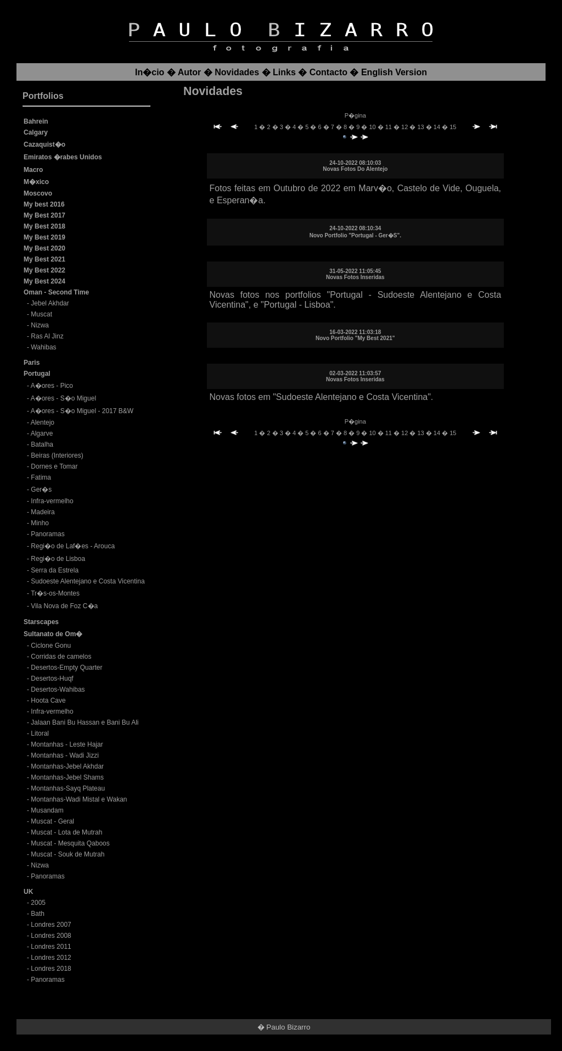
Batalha (42, 444)
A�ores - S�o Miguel (63, 398)
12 (405, 127)
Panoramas (47, 534)
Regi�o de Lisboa (58, 559)
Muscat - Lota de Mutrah (66, 832)
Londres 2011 (51, 946)
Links (284, 72)
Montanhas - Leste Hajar (67, 744)
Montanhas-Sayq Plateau (68, 788)
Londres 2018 (51, 968)
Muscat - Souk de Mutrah (67, 854)
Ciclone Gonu (51, 645)
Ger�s (41, 489)
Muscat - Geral (52, 821)
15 (452, 127)
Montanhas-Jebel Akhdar (67, 766)
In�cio (149, 72)
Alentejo (42, 422)
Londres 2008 (51, 935)
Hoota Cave (48, 700)
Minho (40, 523)
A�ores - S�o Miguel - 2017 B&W (82, 411)
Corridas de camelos (61, 656)
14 (438, 127)
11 (389, 127)
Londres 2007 (51, 924)
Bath (37, 913)
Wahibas (43, 347)
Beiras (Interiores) (57, 455)
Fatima (41, 477)
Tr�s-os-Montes (55, 593)
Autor (189, 72)
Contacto (328, 72)
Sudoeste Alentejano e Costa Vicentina (87, 581)
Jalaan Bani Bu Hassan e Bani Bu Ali (84, 722)
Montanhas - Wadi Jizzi (65, 755)
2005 (38, 903)
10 (373, 127)
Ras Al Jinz (47, 336)
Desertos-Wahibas (58, 689)
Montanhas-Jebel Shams (67, 777)
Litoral (40, 733)
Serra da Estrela (54, 570)
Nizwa (40, 325)
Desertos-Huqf (52, 678)
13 (421, 127)
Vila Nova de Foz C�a (64, 606)
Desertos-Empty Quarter (66, 667)
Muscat (41, 314)
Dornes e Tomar (54, 466)
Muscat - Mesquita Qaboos (70, 843)
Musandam (47, 810)
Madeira (42, 512)
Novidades (237, 72)
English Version (394, 72)
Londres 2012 (51, 957)
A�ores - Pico (52, 386)
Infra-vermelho (52, 501)
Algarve (42, 433)
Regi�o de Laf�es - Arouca (73, 546)
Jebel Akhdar (50, 303)
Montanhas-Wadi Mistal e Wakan (79, 799)
